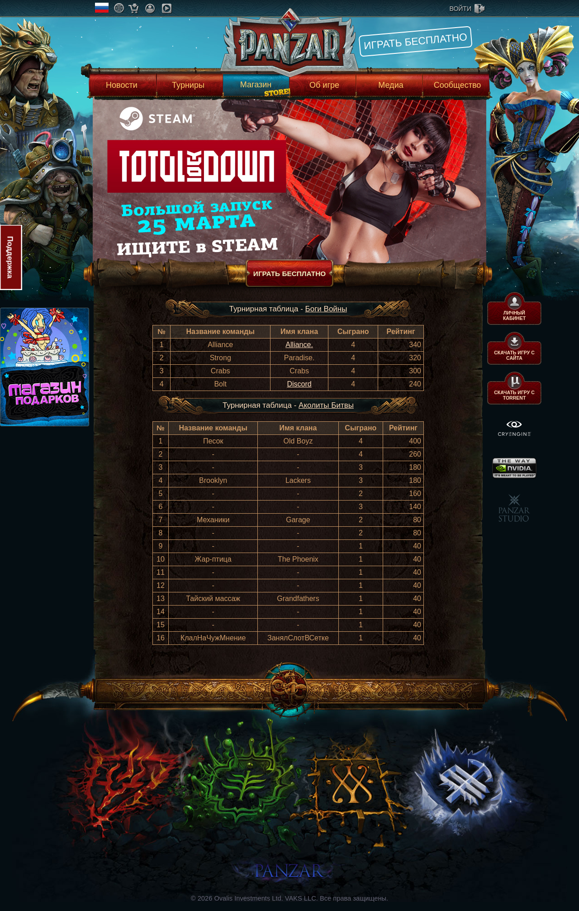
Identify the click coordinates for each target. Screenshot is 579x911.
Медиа (390, 85)
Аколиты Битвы (326, 405)
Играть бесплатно (415, 41)
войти (460, 8)
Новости (122, 85)
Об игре (324, 85)
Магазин (255, 84)
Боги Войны (326, 309)
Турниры (188, 85)
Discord (299, 384)
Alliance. (299, 344)
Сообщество (457, 85)
